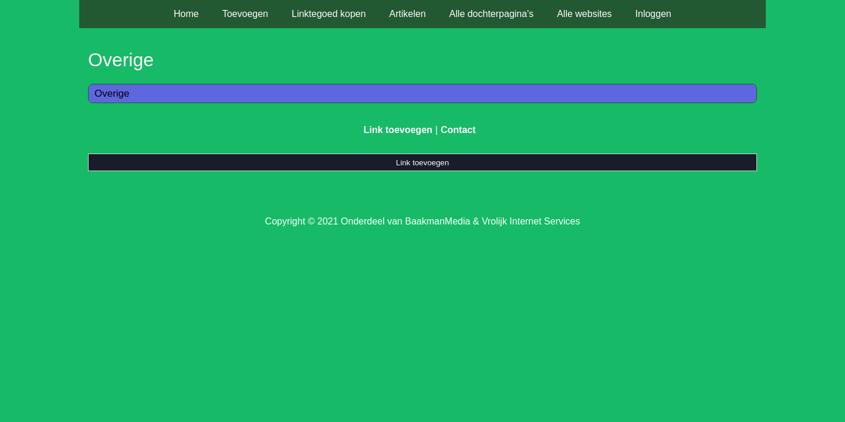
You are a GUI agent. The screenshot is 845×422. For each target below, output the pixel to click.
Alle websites (584, 14)
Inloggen (653, 14)
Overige (112, 93)
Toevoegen (245, 14)
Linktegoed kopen (329, 14)
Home (186, 14)
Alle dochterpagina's (491, 14)
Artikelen (407, 14)
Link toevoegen (397, 130)
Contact (458, 130)
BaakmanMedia (437, 221)
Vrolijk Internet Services (531, 221)
